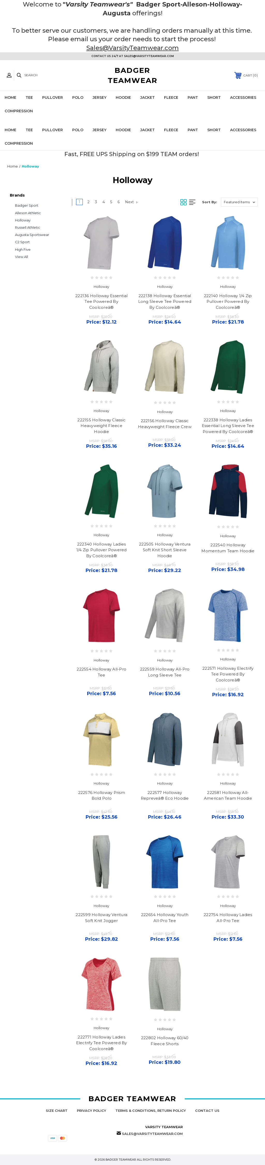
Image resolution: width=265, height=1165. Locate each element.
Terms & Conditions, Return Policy (150, 1110)
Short (214, 97)
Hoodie (123, 97)
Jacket (147, 97)
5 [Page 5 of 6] (111, 202)
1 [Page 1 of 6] (79, 202)
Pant (193, 97)
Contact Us (207, 1110)
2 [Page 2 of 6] (88, 202)
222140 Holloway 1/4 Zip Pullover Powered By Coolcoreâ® (228, 301)
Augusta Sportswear (32, 235)
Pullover (52, 97)
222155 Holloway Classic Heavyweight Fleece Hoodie (101, 425)
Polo (77, 97)
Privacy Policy (91, 1110)
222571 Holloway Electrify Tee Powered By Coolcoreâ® (227, 674)
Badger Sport (26, 205)
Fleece (171, 97)
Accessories (243, 97)
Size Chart (57, 1110)
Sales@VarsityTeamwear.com (132, 48)
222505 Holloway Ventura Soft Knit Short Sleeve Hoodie (164, 550)
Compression (19, 111)
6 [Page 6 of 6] (118, 202)
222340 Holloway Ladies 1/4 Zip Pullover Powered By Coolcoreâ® (101, 550)
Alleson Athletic (28, 213)
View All (21, 257)
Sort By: (209, 202)
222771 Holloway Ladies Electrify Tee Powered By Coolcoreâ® (101, 1043)
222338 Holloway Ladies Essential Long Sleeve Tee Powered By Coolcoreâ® (228, 425)
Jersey (99, 97)
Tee (29, 97)
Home (10, 97)
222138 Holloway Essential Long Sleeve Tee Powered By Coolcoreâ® (165, 301)
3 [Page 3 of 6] (96, 202)
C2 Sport (22, 242)
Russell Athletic (27, 227)
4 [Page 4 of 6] (103, 202)
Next (131, 202)
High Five (23, 249)
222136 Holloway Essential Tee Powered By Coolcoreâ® (101, 301)
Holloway (23, 220)
